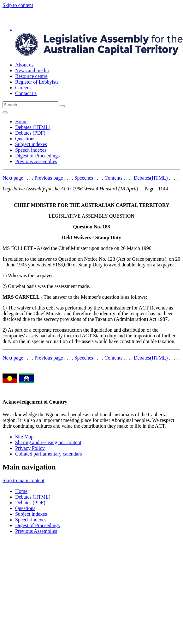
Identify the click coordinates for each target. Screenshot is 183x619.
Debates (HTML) (32, 127)
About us (24, 64)
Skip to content (18, 5)
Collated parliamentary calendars (48, 453)
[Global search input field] (30, 104)
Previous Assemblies (36, 161)
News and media (32, 70)
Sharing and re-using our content (48, 442)
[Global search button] (62, 106)
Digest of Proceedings (37, 155)
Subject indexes (31, 144)
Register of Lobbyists (37, 82)
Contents (113, 178)
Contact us (26, 93)
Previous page (48, 178)
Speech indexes (30, 150)
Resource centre (31, 76)
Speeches (83, 178)
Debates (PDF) (30, 133)
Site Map (24, 436)
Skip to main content (23, 480)
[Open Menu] (5, 112)
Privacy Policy (30, 448)
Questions (25, 138)
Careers (23, 87)
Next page (13, 178)
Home (21, 121)
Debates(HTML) (151, 178)
